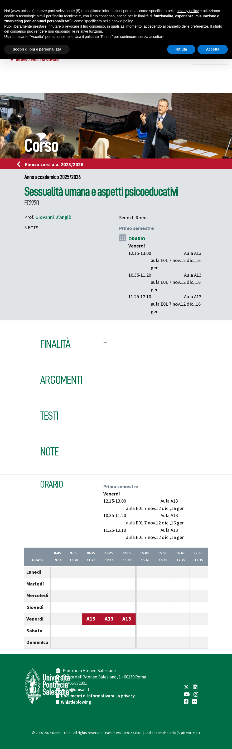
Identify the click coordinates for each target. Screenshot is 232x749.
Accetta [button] (212, 49)
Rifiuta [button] (181, 49)
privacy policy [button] (188, 11)
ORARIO (136, 238)
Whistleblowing (76, 702)
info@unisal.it (75, 690)
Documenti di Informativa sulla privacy (98, 696)
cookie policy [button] (122, 21)
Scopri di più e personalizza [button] (37, 49)
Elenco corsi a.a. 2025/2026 (51, 164)
